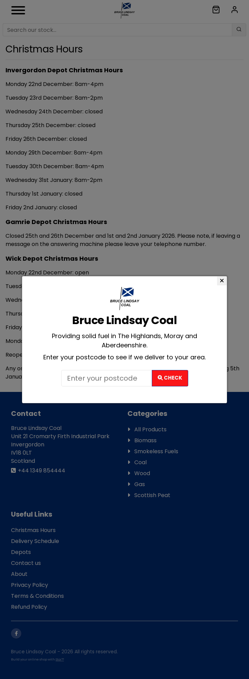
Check (170, 377)
